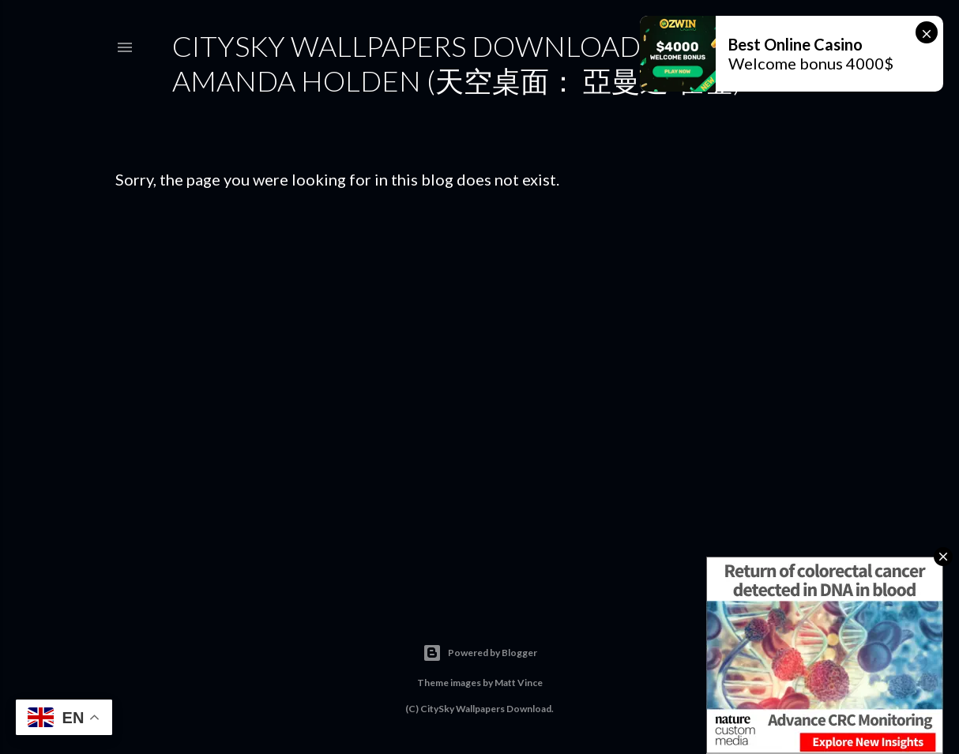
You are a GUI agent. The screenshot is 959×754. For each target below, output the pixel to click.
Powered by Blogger (480, 652)
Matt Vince (519, 682)
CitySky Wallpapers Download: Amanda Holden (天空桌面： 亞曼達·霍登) (457, 63)
